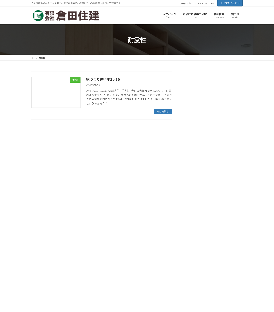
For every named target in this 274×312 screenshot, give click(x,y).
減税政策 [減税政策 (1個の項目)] (211, 183)
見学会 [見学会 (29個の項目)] (231, 189)
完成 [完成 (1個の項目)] (222, 164)
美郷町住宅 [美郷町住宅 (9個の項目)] (194, 189)
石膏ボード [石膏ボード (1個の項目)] (236, 183)
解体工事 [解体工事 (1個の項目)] (188, 195)
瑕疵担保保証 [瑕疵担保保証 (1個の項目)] (223, 183)
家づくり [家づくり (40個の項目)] (195, 170)
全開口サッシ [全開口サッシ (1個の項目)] (204, 147)
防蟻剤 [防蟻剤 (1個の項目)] (229, 195)
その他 (193, 110)
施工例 (193, 96)
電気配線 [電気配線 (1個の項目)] (188, 201)
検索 (233, 74)
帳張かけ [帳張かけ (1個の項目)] (220, 171)
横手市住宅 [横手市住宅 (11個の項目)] (194, 182)
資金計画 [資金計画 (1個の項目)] (198, 195)
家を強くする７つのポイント (125, 280)
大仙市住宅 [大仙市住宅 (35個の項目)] (198, 158)
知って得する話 (118, 270)
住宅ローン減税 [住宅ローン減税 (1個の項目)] (228, 142)
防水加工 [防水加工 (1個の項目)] (220, 195)
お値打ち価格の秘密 (117, 265)
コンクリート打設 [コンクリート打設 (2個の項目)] (229, 130)
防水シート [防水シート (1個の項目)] (209, 195)
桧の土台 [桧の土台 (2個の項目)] (220, 177)
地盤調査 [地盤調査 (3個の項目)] (205, 153)
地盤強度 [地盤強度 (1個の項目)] (236, 147)
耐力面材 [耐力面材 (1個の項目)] (210, 190)
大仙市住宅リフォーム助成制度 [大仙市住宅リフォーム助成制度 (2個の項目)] (201, 164)
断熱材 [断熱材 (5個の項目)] (189, 177)
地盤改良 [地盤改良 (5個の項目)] (191, 152)
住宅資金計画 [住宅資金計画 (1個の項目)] (190, 147)
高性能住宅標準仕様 (121, 285)
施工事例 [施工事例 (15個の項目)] (204, 176)
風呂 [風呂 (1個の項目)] (196, 201)
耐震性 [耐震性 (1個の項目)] (219, 190)
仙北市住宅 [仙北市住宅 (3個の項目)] (191, 142)
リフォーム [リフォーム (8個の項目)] (222, 135)
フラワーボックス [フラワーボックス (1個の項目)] (202, 136)
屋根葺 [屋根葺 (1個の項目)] (211, 171)
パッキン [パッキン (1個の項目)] (188, 136)
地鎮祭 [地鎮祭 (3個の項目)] (217, 153)
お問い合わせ (230, 3)
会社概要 (111, 254)
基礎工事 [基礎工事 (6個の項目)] (230, 152)
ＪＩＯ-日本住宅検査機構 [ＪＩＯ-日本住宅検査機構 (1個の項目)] (212, 201)
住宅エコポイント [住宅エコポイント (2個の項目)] (210, 142)
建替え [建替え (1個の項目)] (229, 171)
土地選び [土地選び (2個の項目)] (225, 147)
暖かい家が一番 (119, 275)
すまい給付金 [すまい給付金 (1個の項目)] (190, 130)
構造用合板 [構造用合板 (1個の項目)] (232, 177)
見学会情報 (196, 103)
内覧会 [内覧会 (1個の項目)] (216, 147)
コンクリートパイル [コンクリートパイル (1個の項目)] (207, 130)
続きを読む (163, 111)
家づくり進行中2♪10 (103, 79)
